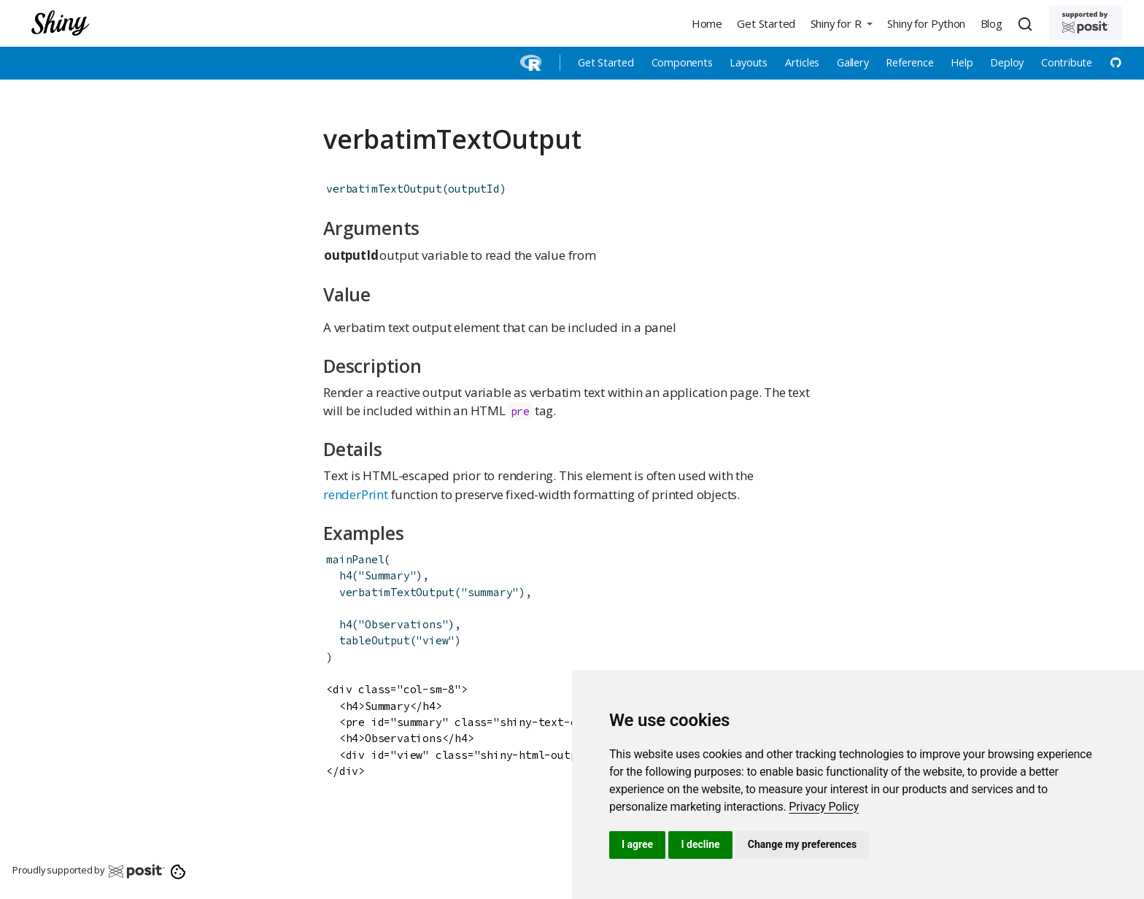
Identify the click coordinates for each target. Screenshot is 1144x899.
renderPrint (355, 494)
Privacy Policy (824, 807)
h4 (345, 575)
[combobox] (1027, 23)
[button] (841, 23)
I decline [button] (700, 844)
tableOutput (374, 640)
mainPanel (355, 559)
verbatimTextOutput (383, 189)
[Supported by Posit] (1085, 23)
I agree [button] (637, 844)
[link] (824, 807)
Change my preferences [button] (802, 844)
